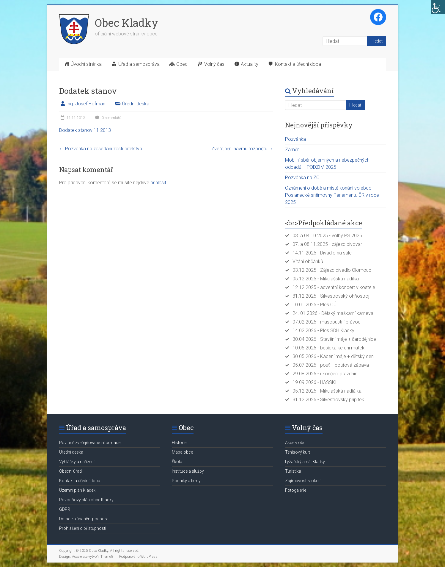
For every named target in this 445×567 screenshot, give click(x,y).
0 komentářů (107, 118)
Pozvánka (295, 139)
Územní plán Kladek (77, 490)
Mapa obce (182, 452)
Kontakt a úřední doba (79, 480)
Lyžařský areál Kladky (305, 461)
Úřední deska (135, 104)
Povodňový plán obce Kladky (86, 499)
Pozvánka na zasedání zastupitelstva (100, 148)
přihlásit (158, 182)
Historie (179, 442)
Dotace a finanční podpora (84, 518)
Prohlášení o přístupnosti (82, 528)
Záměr (292, 149)
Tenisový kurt (297, 452)
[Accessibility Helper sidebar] (438, 7)
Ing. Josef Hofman (85, 104)
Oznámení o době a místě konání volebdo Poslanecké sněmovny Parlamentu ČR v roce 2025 (332, 195)
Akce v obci (295, 442)
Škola (177, 461)
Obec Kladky (126, 22)
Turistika (293, 471)
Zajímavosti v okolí (302, 480)
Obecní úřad (70, 471)
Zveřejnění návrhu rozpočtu (242, 148)
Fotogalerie (295, 490)
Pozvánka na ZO (302, 177)
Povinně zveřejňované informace (89, 442)
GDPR (64, 509)
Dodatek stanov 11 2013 (85, 130)
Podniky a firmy (186, 480)
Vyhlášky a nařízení (77, 461)
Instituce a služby (188, 471)
